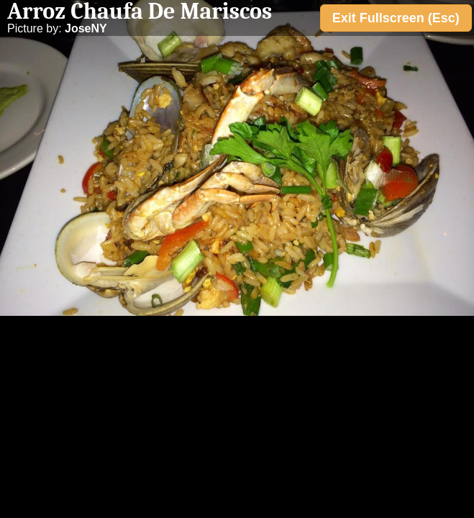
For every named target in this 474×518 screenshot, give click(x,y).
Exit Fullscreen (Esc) (396, 18)
